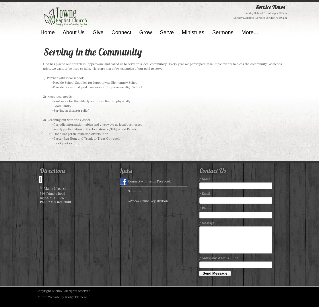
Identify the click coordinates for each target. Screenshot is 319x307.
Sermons (222, 32)
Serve (167, 32)
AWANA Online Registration (144, 201)
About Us (74, 32)
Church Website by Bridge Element (62, 297)
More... (249, 32)
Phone (205, 208)
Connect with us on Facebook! (145, 181)
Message (206, 223)
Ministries (193, 32)
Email (204, 194)
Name (204, 179)
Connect (121, 32)
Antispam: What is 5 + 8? (218, 258)
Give (98, 32)
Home (48, 32)
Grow (145, 32)
